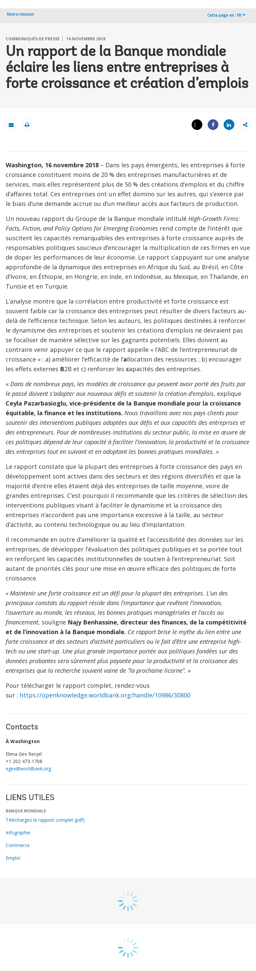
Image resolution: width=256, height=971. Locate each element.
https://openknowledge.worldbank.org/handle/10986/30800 (105, 695)
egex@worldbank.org (28, 768)
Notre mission (20, 14)
